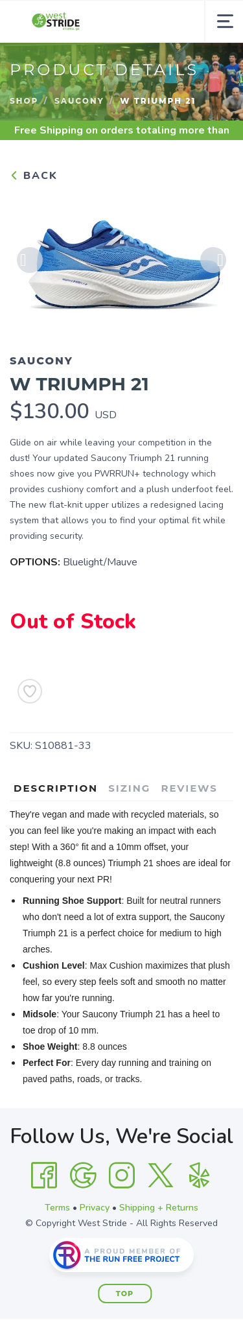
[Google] (83, 1175)
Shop (24, 101)
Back (34, 176)
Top (124, 1293)
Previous (30, 260)
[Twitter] (160, 1175)
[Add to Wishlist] (29, 691)
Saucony (79, 101)
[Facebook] (44, 1175)
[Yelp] (199, 1175)
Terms (57, 1207)
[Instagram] (121, 1175)
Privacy (95, 1207)
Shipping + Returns (158, 1207)
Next (213, 260)
